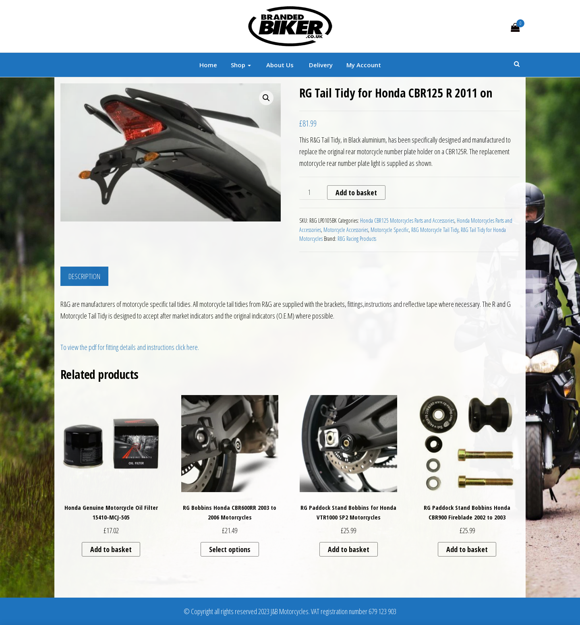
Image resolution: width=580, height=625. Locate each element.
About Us (279, 65)
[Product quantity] (312, 192)
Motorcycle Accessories (345, 230)
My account (363, 65)
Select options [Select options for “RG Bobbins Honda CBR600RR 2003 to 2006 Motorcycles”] (230, 549)
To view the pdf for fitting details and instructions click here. (129, 347)
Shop (241, 65)
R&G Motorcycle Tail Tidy (434, 230)
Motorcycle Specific (390, 230)
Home (208, 65)
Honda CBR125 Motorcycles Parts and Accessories (407, 220)
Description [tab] (84, 276)
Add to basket (356, 192)
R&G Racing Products (357, 238)
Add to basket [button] (111, 549)
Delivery (320, 65)
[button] (266, 98)
